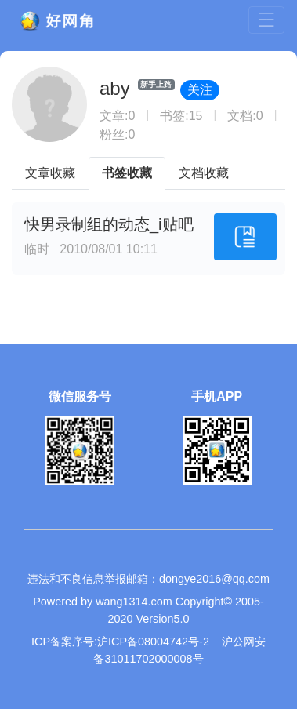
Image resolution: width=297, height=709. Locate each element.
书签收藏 (127, 173)
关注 (199, 89)
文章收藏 (50, 173)
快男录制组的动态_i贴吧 (109, 224)
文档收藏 (204, 173)
